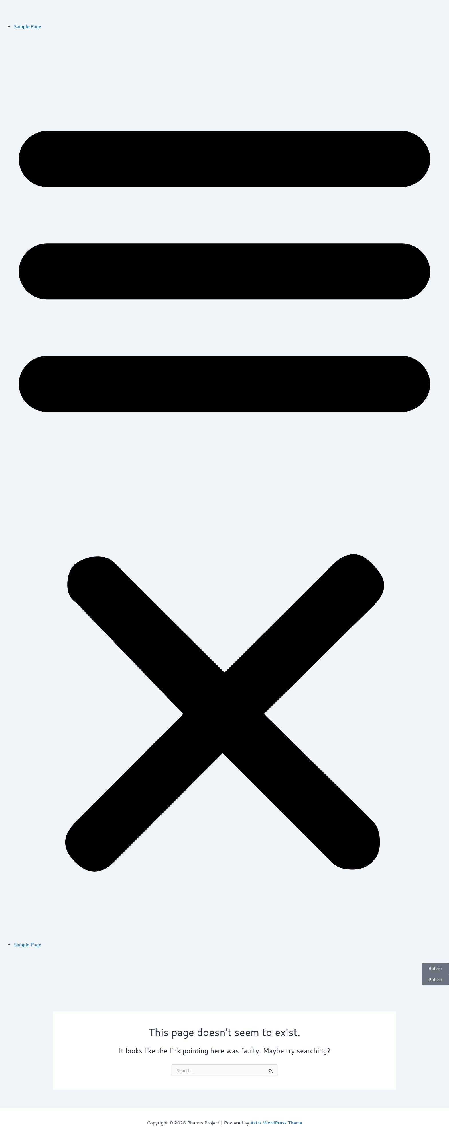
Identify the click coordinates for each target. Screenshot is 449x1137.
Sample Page (27, 26)
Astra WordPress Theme (276, 1122)
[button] (224, 489)
